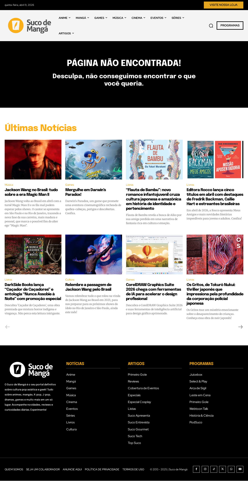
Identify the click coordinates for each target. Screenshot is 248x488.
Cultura (70, 286)
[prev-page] (8, 334)
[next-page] (240, 334)
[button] (211, 25)
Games (70, 191)
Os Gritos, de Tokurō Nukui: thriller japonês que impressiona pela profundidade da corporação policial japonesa (215, 301)
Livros (130, 191)
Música (9, 191)
